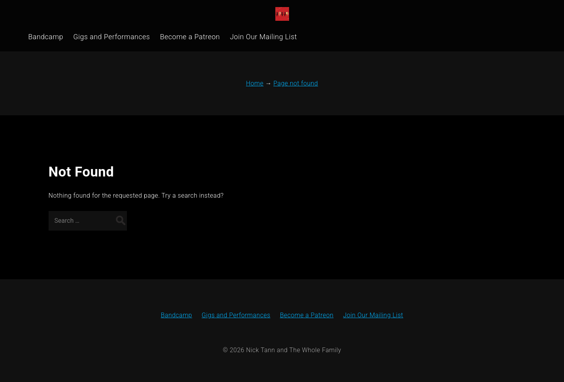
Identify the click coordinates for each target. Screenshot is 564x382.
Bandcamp (176, 315)
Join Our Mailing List (373, 315)
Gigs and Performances (236, 315)
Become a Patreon (307, 315)
